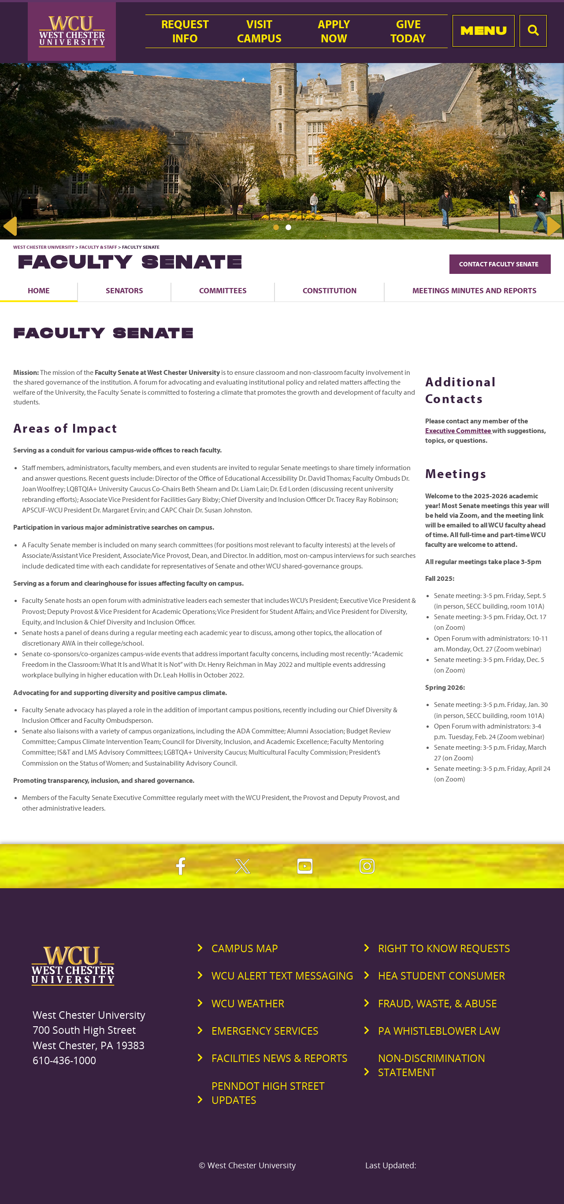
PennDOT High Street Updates (268, 1093)
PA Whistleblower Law (439, 1031)
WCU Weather (248, 1003)
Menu (483, 30)
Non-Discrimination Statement (431, 1065)
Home (39, 290)
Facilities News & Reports (280, 1058)
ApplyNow (334, 31)
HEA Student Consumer (441, 975)
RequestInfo (185, 31)
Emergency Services (265, 1031)
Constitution (329, 290)
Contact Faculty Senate (500, 264)
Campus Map (245, 948)
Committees (223, 290)
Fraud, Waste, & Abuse (437, 1003)
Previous (11, 226)
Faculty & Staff (98, 247)
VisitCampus (259, 31)
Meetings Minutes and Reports (474, 290)
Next (553, 226)
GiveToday (408, 31)
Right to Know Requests (444, 948)
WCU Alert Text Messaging (282, 975)
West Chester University (43, 247)
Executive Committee (458, 430)
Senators (124, 290)
